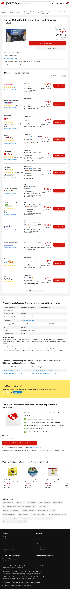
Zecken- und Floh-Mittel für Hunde (12, 370)
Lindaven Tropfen (57, 502)
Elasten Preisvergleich (44, 502)
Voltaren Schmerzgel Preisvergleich (27, 506)
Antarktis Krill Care (8, 502)
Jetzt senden (17, 392)
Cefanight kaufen (43, 506)
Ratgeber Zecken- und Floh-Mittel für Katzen (44, 373)
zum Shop (59, 86)
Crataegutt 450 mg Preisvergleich (46, 510)
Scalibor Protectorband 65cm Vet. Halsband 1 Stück (53, 480)
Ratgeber (38, 543)
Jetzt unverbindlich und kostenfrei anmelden (20, 443)
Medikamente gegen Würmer (38, 514)
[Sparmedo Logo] (10, 3)
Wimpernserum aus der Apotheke (57, 514)
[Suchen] (52, 3)
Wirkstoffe (38, 545)
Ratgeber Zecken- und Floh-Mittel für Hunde (44, 370)
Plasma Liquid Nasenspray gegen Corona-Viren (15, 521)
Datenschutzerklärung (34, 447)
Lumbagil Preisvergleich (9, 506)
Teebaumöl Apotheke (23, 514)
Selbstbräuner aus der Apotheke (43, 518)
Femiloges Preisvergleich (28, 510)
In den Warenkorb (50, 48)
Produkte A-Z (39, 540)
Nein (10, 392)
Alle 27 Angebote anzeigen (35, 290)
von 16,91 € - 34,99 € (12, 52)
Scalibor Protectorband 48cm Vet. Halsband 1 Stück (12, 480)
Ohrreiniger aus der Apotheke (11, 518)
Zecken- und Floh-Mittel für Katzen (12, 373)
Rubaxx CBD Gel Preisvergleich (11, 510)
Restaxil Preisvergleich (9, 514)
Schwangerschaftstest (26, 518)
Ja (5, 392)
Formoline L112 (20, 502)
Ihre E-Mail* (5, 435)
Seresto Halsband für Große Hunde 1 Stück (33, 480)
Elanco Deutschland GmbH (11, 58)
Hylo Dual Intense (31, 502)
